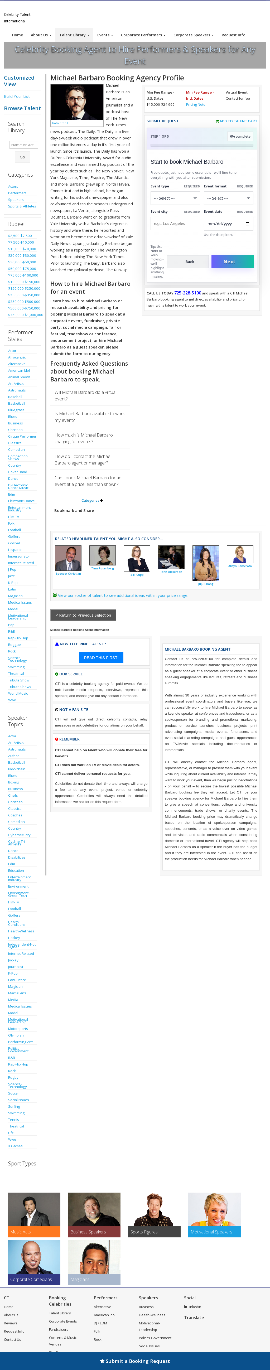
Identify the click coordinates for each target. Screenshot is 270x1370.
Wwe (12, 700)
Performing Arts (20, 1041)
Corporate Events (63, 1321)
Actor (12, 350)
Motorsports (18, 1028)
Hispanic (15, 549)
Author (13, 755)
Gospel (14, 543)
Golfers (14, 536)
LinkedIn (192, 1306)
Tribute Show (18, 680)
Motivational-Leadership (18, 616)
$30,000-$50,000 (22, 262)
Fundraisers (58, 1329)
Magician (15, 595)
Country (14, 465)
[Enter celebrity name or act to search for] (23, 145)
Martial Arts (17, 993)
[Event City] (175, 223)
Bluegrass (16, 410)
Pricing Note (195, 104)
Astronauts (17, 390)
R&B (11, 631)
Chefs (13, 795)
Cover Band (17, 472)
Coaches (15, 815)
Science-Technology (17, 659)
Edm (11, 494)
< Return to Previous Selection (83, 615)
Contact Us (12, 1339)
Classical (15, 443)
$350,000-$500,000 (22, 301)
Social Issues (18, 1099)
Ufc (10, 1132)
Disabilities (17, 857)
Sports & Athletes (22, 206)
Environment (18, 886)
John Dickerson (171, 572)
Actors (13, 186)
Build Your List (17, 96)
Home (17, 34)
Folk (11, 523)
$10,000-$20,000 (22, 249)
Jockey (13, 960)
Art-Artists (16, 383)
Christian (15, 429)
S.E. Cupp (137, 575)
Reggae (14, 644)
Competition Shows (18, 457)
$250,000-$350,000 (22, 295)
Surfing (14, 1106)
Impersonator (19, 556)
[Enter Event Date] (228, 224)
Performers (17, 193)
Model (13, 609)
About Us (41, 34)
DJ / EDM (100, 1323)
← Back (188, 261)
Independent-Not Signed (22, 945)
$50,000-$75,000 (22, 268)
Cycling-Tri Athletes (16, 842)
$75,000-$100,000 (22, 275)
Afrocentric (17, 357)
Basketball (16, 403)
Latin (12, 589)
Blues (12, 416)
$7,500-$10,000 (21, 242)
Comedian (16, 449)
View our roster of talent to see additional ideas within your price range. (123, 595)
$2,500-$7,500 (20, 235)
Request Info (233, 34)
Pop (11, 624)
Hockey (14, 937)
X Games (15, 1146)
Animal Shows (19, 377)
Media (13, 999)
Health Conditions (17, 923)
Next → (233, 261)
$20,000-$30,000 (22, 255)
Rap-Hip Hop (18, 638)
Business (15, 423)
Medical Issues (20, 602)
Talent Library (74, 34)
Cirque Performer (22, 436)
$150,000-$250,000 (22, 288)
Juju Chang (206, 584)
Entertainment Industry (19, 508)
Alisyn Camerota (240, 566)
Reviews (10, 1323)
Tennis (13, 1119)
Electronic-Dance (21, 501)
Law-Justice (17, 980)
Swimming (16, 667)
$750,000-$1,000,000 (22, 314)
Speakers (16, 199)
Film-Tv (13, 516)
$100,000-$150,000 (22, 281)
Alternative (17, 363)
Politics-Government (18, 1049)
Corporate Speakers (193, 34)
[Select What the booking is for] (175, 198)
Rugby (13, 1077)
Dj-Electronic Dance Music (18, 486)
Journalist (15, 966)
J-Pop (12, 569)
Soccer (13, 1093)
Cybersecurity (19, 835)
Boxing (13, 782)
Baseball (15, 396)
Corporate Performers (143, 34)
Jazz (11, 576)
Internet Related (21, 562)
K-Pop (13, 582)
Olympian (16, 1035)
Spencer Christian (68, 573)
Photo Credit (59, 123)
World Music (18, 693)
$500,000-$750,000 (22, 308)
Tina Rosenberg (102, 568)
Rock (12, 651)
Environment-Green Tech (19, 894)
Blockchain (16, 769)
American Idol (19, 370)
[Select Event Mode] (228, 198)
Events (105, 34)
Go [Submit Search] (22, 156)
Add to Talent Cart (238, 121)
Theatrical (16, 673)
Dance (13, 478)
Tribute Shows (19, 686)
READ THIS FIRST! (101, 657)
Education (16, 870)
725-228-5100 (187, 293)
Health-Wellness (21, 931)
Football (14, 530)
